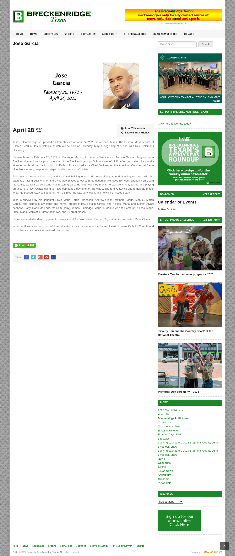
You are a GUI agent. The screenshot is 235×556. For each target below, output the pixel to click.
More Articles (211, 194)
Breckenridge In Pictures (172, 418)
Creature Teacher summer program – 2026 (185, 274)
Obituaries (93, 34)
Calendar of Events (177, 202)
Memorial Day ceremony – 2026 (178, 391)
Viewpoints (164, 482)
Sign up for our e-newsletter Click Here (179, 520)
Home (20, 34)
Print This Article (133, 128)
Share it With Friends (135, 133)
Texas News (165, 470)
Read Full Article (169, 209)
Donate (201, 34)
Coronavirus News (169, 426)
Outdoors (163, 478)
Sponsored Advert (173, 23)
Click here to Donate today (174, 123)
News (35, 34)
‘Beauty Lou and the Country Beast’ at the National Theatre (185, 332)
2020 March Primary (170, 410)
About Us (116, 35)
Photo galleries (143, 34)
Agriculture (164, 474)
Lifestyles (53, 34)
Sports (73, 34)
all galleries (212, 220)
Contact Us (164, 422)
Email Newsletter (175, 34)
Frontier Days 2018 (169, 434)
